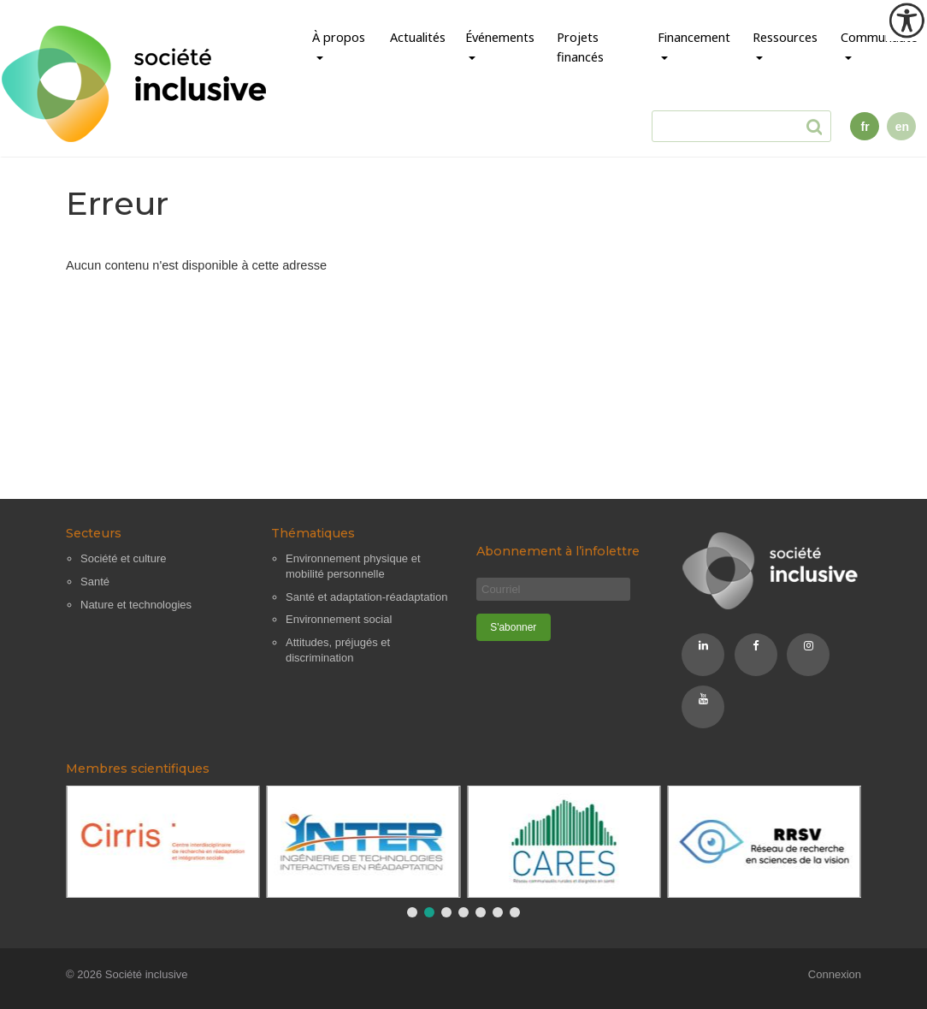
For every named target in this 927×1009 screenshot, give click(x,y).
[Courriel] (553, 589)
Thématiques (313, 533)
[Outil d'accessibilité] (906, 20)
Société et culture (123, 558)
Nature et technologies (136, 604)
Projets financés (580, 46)
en (902, 127)
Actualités (418, 36)
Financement (694, 36)
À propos (338, 36)
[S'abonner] (513, 627)
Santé (94, 581)
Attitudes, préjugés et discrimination (338, 650)
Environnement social (339, 619)
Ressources (785, 36)
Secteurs (93, 533)
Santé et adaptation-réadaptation (366, 597)
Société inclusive (146, 974)
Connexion (834, 974)
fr (865, 127)
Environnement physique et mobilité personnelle (353, 566)
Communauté (879, 36)
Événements (499, 36)
